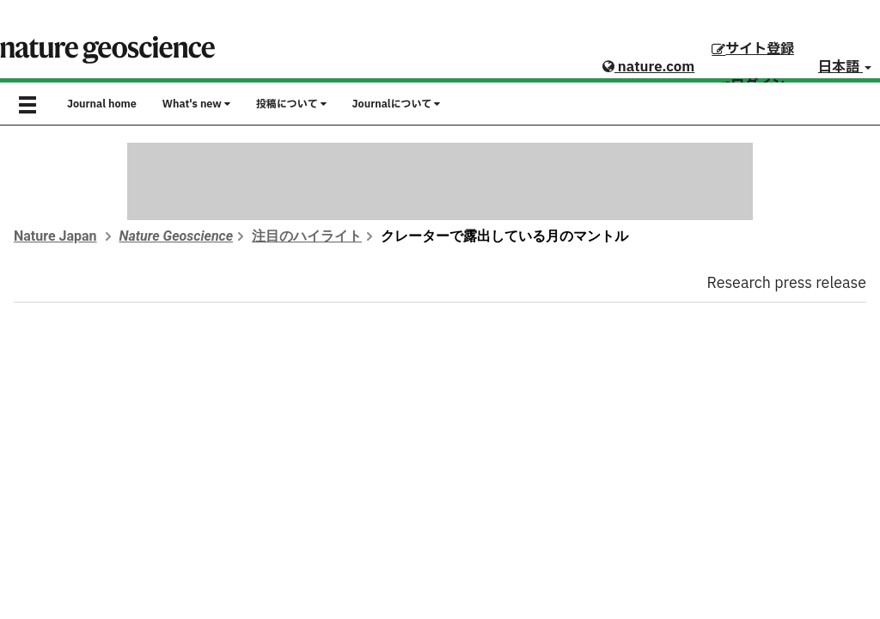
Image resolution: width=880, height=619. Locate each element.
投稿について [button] (291, 104)
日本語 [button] (844, 67)
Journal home (102, 104)
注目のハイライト (307, 236)
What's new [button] (196, 104)
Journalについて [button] (396, 104)
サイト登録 (753, 49)
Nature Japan (55, 236)
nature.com (648, 67)
